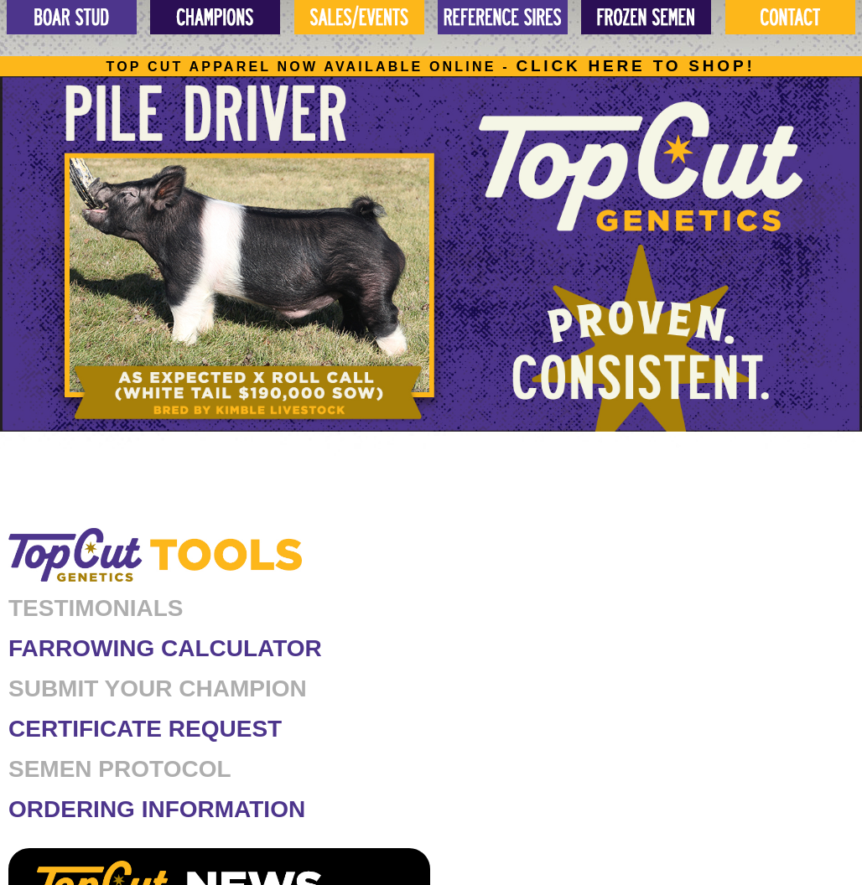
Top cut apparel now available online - (430, 67)
